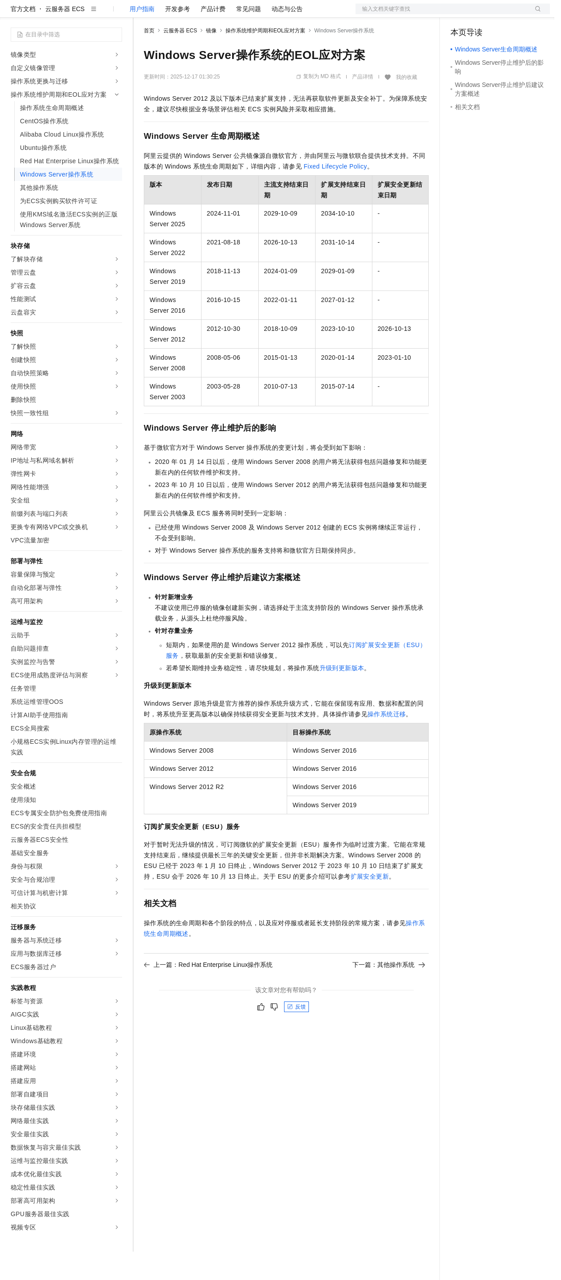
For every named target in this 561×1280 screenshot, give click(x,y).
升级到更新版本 (342, 696)
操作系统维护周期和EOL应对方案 (265, 59)
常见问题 (248, 37)
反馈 (296, 1035)
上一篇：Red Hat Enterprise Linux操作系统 (208, 993)
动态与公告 (287, 37)
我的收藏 (406, 105)
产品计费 (213, 37)
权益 (170, 14)
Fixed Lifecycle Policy (335, 194)
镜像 (211, 59)
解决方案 (142, 14)
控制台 (482, 14)
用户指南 (142, 37)
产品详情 (362, 105)
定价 (192, 14)
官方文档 (23, 37)
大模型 (91, 14)
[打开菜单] (14, 14)
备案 (460, 14)
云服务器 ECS (65, 37)
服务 (262, 14)
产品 (115, 14)
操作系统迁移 (386, 742)
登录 (535, 14)
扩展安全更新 (370, 904)
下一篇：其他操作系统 (388, 993)
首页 (149, 59)
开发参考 (177, 37)
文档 (441, 14)
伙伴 (240, 14)
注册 (503, 14)
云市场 (216, 14)
